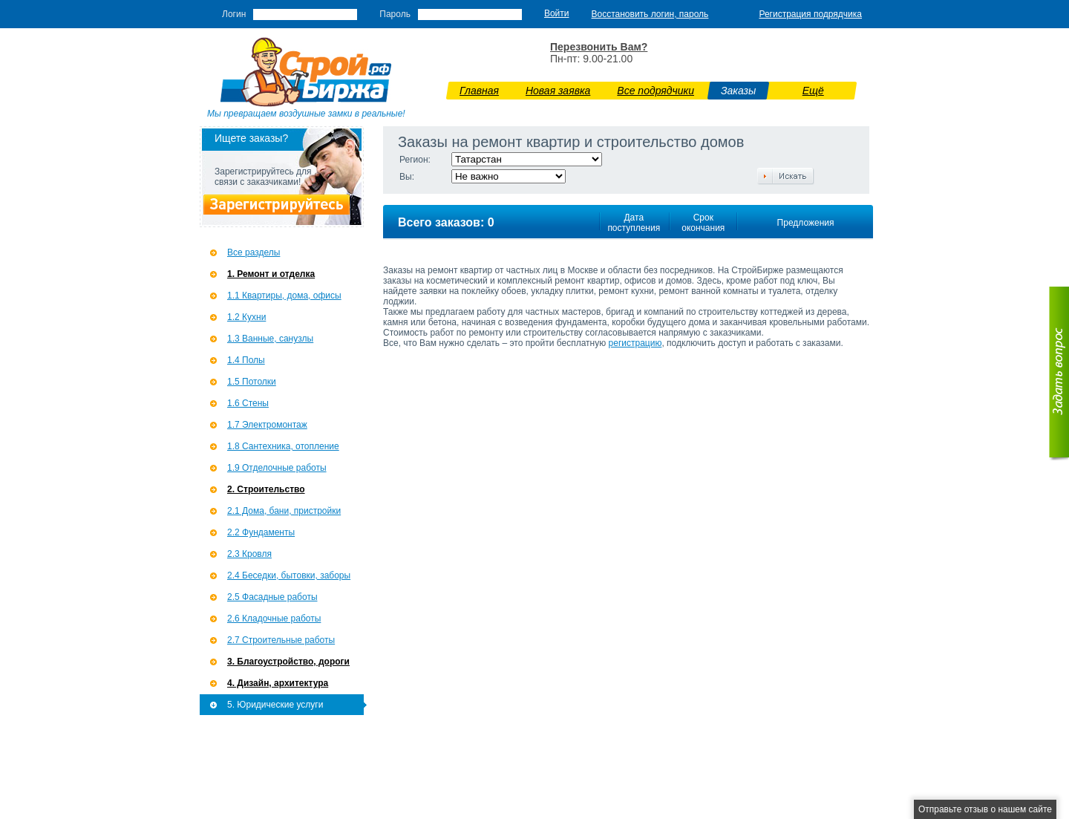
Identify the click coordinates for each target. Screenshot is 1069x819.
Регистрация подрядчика (810, 14)
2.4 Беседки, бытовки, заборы (288, 575)
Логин (234, 14)
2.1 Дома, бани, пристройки (284, 511)
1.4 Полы (246, 360)
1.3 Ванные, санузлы (270, 338)
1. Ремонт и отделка (271, 274)
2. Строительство (266, 489)
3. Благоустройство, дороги (288, 661)
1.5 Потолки (251, 381)
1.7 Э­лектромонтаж (267, 425)
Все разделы (253, 252)
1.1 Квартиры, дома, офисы (284, 295)
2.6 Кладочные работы (274, 618)
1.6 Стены (248, 403)
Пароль (395, 14)
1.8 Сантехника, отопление (283, 446)
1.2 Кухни (246, 317)
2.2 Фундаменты (261, 532)
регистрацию (635, 343)
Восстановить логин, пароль (650, 14)
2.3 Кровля (249, 554)
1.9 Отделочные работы (277, 468)
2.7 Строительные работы (281, 640)
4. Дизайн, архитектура (277, 683)
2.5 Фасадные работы (272, 597)
